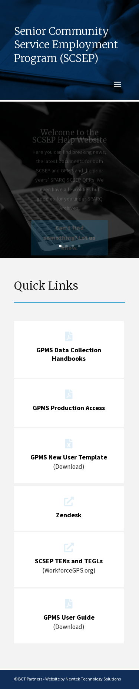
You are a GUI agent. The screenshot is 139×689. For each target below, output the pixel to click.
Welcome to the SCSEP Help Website (69, 138)
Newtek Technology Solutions (93, 679)
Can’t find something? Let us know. (69, 240)
